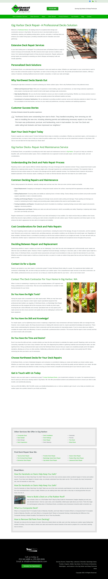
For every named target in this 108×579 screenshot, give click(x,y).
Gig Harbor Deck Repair (50, 460)
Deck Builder (21, 437)
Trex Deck (72, 440)
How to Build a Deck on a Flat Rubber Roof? (46, 496)
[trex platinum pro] (31, 550)
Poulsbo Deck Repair (49, 456)
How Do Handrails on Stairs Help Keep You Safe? (35, 474)
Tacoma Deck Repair (23, 456)
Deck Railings (47, 437)
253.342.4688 (24, 559)
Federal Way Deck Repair (76, 458)
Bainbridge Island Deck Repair (52, 458)
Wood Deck (72, 442)
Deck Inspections (22, 442)
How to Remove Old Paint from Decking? (31, 519)
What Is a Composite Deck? (26, 508)
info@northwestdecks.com (35, 561)
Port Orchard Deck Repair (24, 458)
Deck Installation (48, 435)
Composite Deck (22, 435)
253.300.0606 (39, 559)
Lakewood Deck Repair (75, 460)
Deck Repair (46, 440)
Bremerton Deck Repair (24, 460)
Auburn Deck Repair (75, 456)
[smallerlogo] (20, 9)
